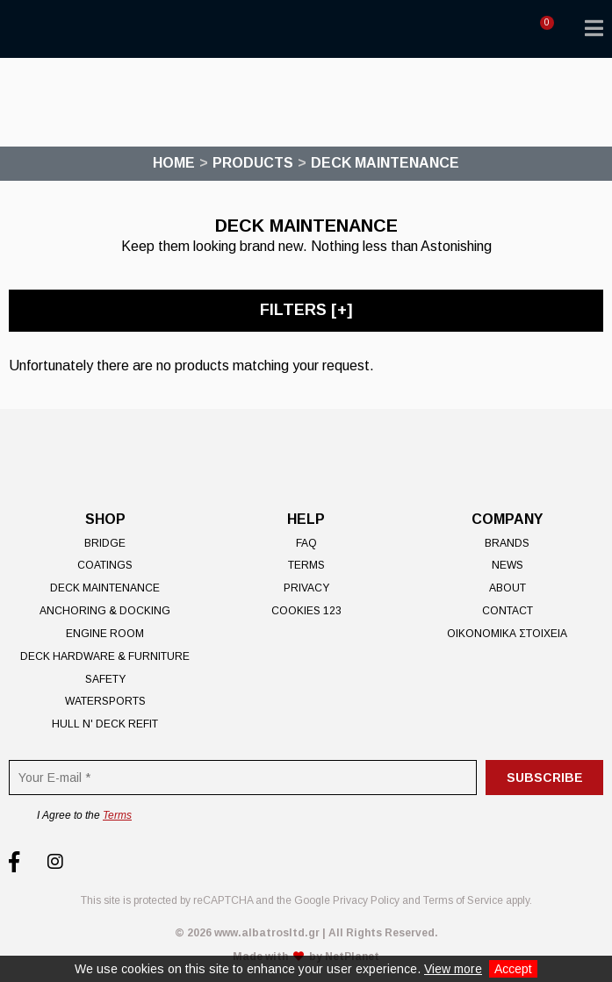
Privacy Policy (366, 900)
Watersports (105, 701)
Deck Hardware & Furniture (105, 656)
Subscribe (545, 778)
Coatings (105, 565)
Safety (105, 679)
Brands (507, 543)
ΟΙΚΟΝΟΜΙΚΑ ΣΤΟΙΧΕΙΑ (507, 633)
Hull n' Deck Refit (105, 724)
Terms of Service (463, 900)
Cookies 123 (306, 611)
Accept (513, 969)
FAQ (306, 543)
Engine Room (105, 633)
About (507, 588)
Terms (306, 565)
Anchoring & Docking (105, 611)
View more (453, 969)
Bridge (105, 543)
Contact (507, 611)
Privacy (306, 588)
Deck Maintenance (105, 588)
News (507, 565)
